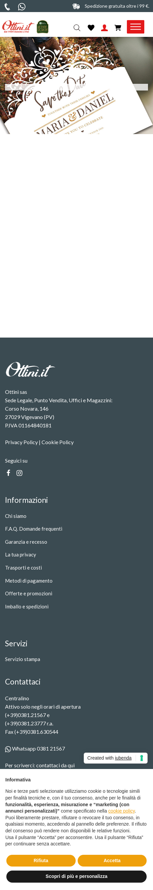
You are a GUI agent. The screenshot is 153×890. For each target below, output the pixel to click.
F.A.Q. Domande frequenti (33, 529)
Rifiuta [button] (40, 860)
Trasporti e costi (23, 568)
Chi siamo (15, 516)
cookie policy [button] (121, 811)
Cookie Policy (58, 442)
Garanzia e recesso (26, 542)
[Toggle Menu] (135, 27)
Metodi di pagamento (29, 581)
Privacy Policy (21, 442)
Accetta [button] (112, 860)
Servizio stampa (22, 659)
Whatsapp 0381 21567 (35, 748)
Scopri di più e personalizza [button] (76, 876)
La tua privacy (20, 554)
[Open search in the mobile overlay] (77, 28)
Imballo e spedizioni (27, 606)
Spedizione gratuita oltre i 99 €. (117, 6)
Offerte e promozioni (28, 593)
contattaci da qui (55, 765)
